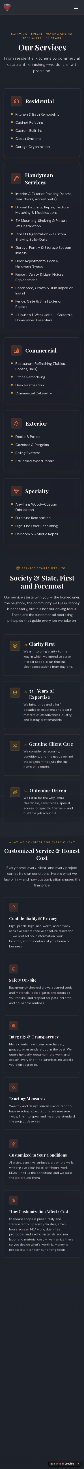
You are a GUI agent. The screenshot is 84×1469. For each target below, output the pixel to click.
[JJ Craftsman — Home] (7, 7)
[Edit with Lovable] (62, 1463)
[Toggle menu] (75, 7)
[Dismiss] (78, 1463)
